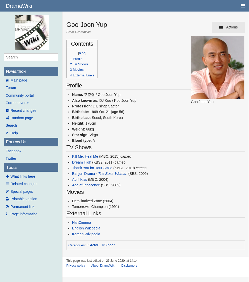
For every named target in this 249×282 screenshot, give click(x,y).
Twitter (11, 158)
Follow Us (16, 141)
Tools (11, 167)
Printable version (23, 199)
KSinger (108, 245)
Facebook (13, 151)
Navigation (16, 71)
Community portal (20, 95)
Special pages (21, 191)
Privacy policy (75, 265)
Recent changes (23, 110)
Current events (17, 103)
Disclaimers (129, 265)
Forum (11, 88)
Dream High (81, 162)
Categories (76, 245)
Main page (18, 80)
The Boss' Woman (112, 174)
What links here (22, 176)
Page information (24, 214)
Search (11, 125)
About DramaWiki (103, 265)
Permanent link (22, 207)
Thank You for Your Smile (92, 168)
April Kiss (79, 179)
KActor (93, 245)
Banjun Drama (83, 174)
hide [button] (82, 53)
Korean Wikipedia (86, 234)
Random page (21, 118)
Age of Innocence (86, 185)
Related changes (23, 184)
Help (14, 133)
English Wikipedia (86, 228)
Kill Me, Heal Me (85, 156)
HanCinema (81, 222)
